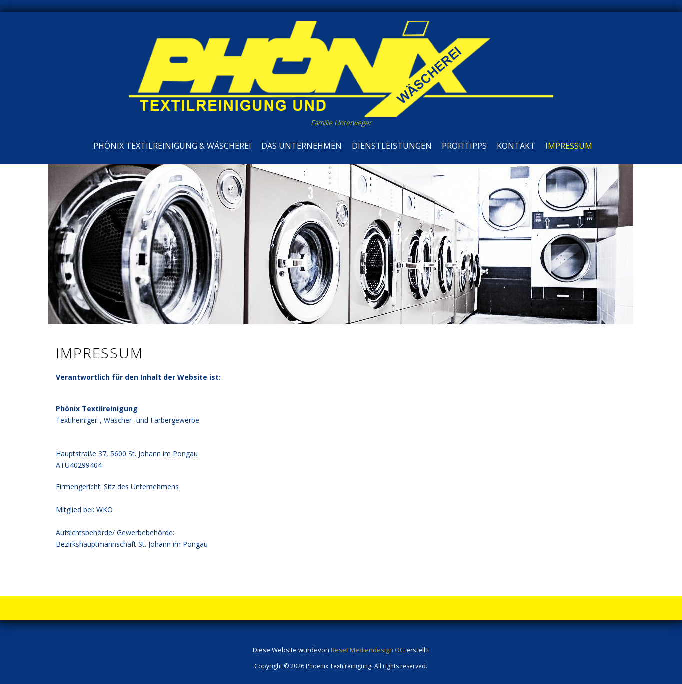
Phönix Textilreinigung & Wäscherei (173, 146)
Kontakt (516, 146)
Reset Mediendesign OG (368, 650)
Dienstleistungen (392, 146)
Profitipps (464, 146)
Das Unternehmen (302, 146)
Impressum (569, 146)
